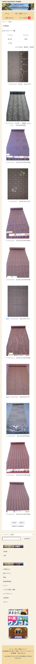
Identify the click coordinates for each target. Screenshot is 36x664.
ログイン (6, 602)
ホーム (5, 13)
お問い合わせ (7, 18)
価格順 (26, 47)
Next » (22, 522)
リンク (5, 585)
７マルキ (10, 35)
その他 (10, 43)
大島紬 (9, 21)
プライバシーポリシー (26, 651)
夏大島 (10, 39)
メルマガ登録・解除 (9, 589)
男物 (25, 39)
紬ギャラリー (7, 573)
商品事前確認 (7, 581)
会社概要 (13, 653)
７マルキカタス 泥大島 (14, 84)
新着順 (32, 47)
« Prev (14, 522)
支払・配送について (19, 13)
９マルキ (26, 35)
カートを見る (24, 18)
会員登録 (6, 598)
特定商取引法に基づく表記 (11, 651)
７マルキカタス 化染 (14, 319)
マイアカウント (8, 593)
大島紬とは (6, 569)
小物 (4, 555)
